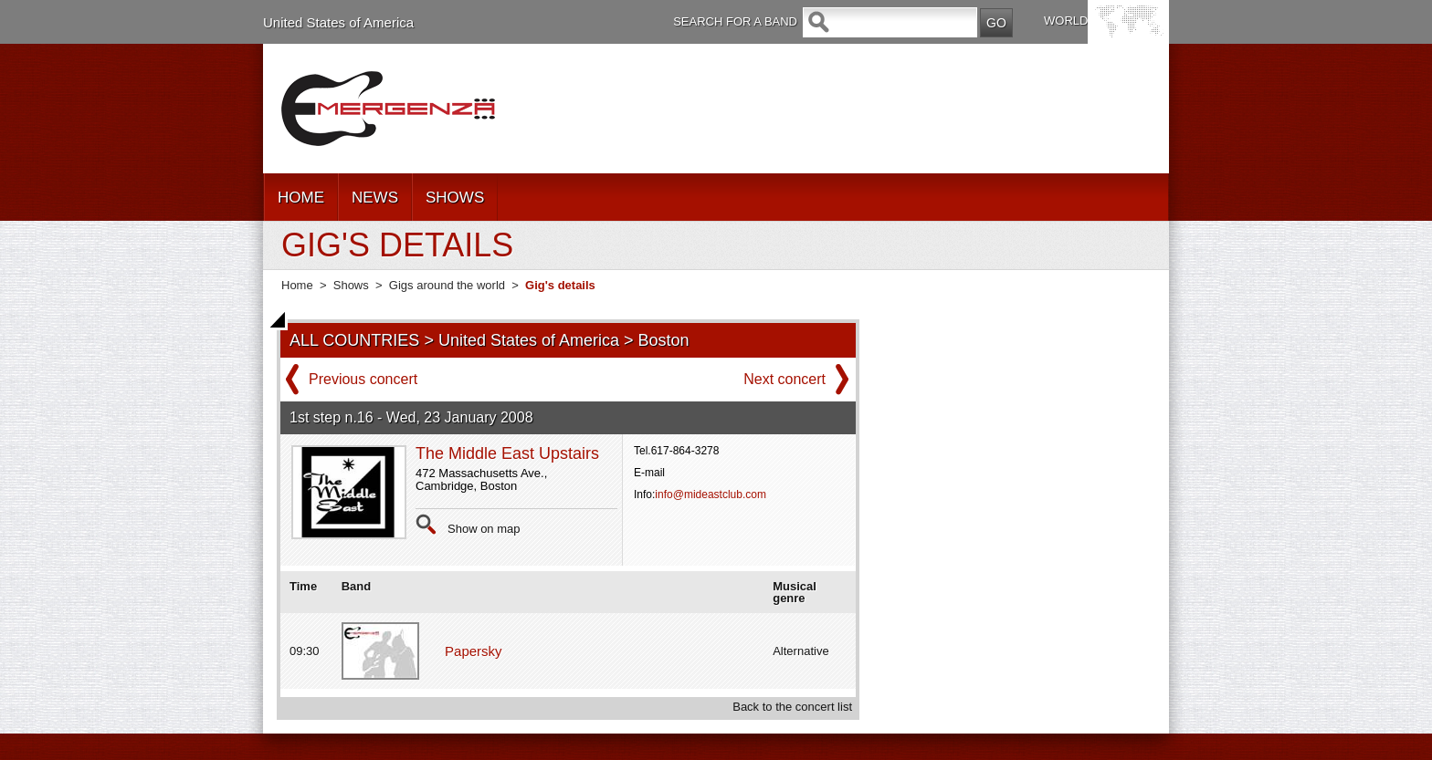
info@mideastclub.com (710, 494)
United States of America (338, 22)
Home (297, 285)
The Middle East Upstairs (507, 453)
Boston (664, 340)
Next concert (784, 379)
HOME (301, 197)
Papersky (473, 651)
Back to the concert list (792, 707)
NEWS (375, 197)
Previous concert (363, 379)
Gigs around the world (447, 285)
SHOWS (455, 197)
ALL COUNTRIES (354, 340)
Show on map (484, 529)
